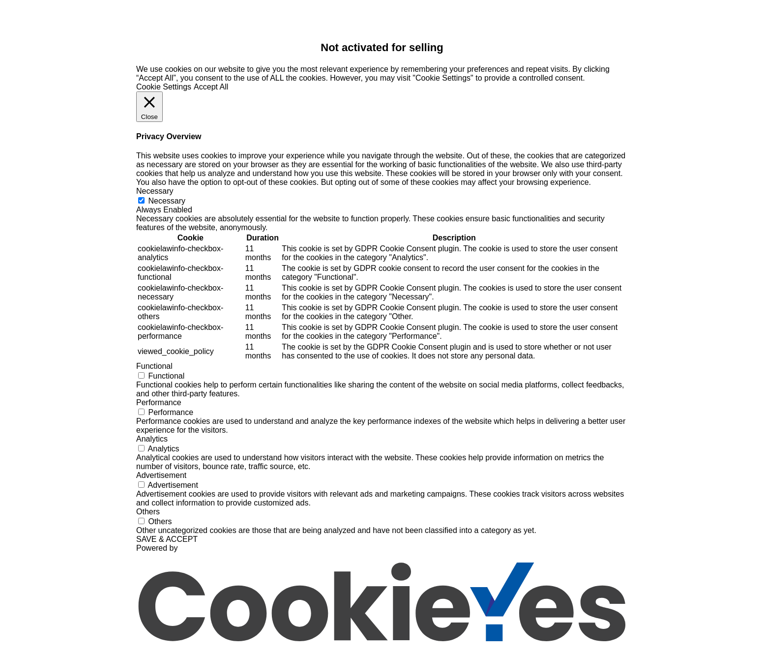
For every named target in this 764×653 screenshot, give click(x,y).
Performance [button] (158, 402)
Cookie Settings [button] (163, 87)
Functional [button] (154, 366)
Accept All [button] (211, 87)
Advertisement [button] (161, 475)
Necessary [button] (155, 191)
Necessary (166, 201)
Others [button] (148, 511)
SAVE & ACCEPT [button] (167, 539)
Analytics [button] (152, 439)
